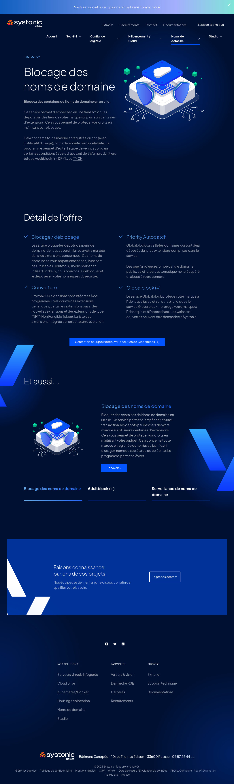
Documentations (160, 692)
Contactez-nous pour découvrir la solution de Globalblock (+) (117, 342)
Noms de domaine (71, 709)
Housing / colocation (73, 701)
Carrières (118, 692)
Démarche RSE (122, 683)
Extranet (154, 674)
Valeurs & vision (122, 674)
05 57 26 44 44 (183, 756)
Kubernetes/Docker (72, 692)
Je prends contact (164, 589)
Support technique (162, 683)
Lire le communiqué (145, 7)
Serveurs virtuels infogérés (77, 674)
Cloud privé (66, 683)
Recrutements (122, 701)
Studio (62, 718)
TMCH (77, 158)
